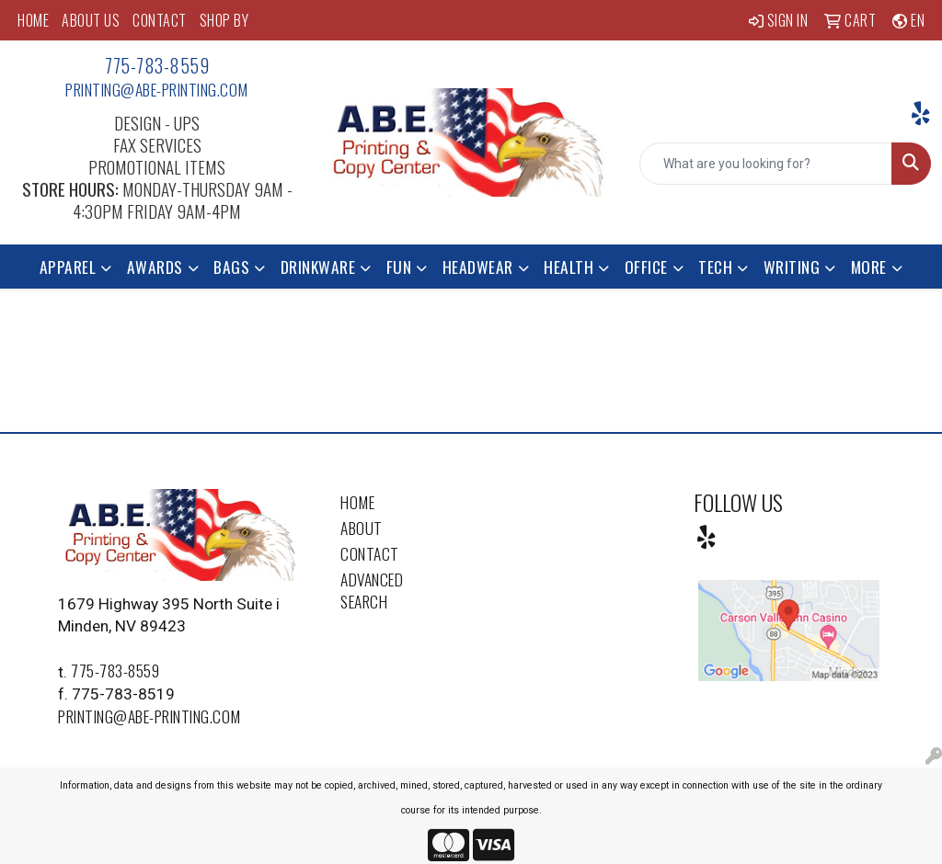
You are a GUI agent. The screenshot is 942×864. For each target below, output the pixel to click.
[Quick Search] (765, 163)
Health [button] (568, 267)
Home (357, 502)
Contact (369, 553)
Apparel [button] (68, 267)
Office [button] (646, 267)
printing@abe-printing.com (156, 89)
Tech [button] (715, 267)
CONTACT (159, 20)
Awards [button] (155, 267)
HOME (33, 20)
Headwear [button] (477, 267)
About (361, 528)
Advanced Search (371, 590)
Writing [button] (792, 267)
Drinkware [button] (318, 267)
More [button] (869, 267)
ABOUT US (91, 20)
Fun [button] (399, 267)
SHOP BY (224, 20)
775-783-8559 (157, 65)
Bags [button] (231, 267)
